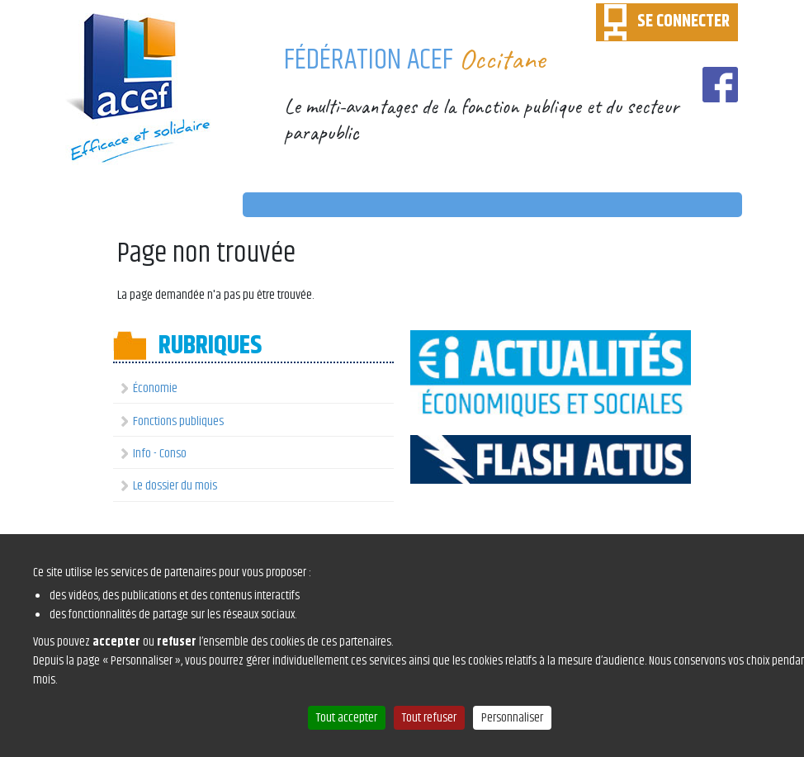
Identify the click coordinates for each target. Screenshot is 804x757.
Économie (155, 388)
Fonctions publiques (178, 421)
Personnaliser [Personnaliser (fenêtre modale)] (512, 717)
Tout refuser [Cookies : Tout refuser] (429, 717)
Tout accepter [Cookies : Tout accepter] (346, 717)
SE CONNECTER (683, 21)
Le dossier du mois (175, 485)
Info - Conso (160, 453)
